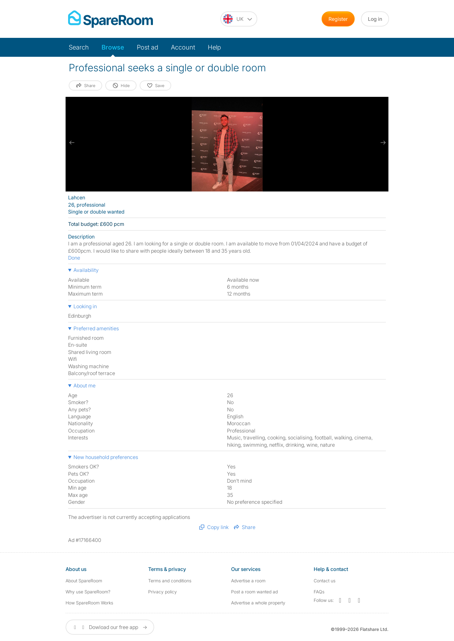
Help (214, 47)
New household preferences (105, 457)
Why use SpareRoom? (88, 591)
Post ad (147, 47)
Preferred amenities (96, 328)
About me (84, 385)
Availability (86, 270)
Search (79, 47)
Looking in (85, 306)
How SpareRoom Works (89, 602)
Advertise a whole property (258, 602)
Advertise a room (248, 580)
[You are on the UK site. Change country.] (238, 18)
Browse (113, 47)
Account (183, 47)
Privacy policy (162, 591)
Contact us (324, 580)
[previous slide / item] (72, 143)
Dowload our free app (110, 627)
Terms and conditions (169, 580)
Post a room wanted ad (254, 591)
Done (74, 258)
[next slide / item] (382, 143)
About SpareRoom (84, 580)
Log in (375, 19)
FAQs (319, 591)
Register (338, 19)
